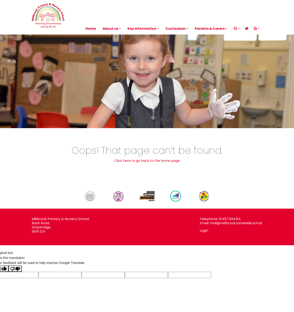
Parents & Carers (210, 28)
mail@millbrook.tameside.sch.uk (236, 223)
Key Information (141, 28)
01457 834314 (230, 219)
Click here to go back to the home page (147, 160)
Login (204, 230)
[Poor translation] (15, 268)
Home (91, 28)
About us (110, 28)
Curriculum (175, 28)
